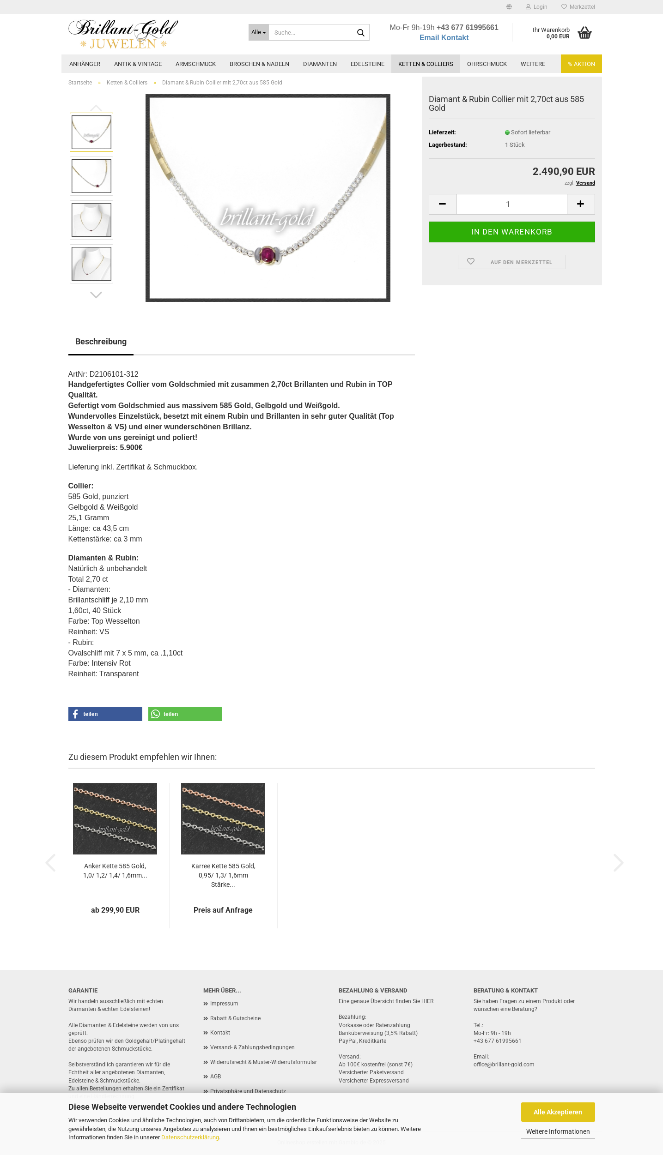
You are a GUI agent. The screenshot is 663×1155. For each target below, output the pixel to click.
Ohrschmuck (487, 63)
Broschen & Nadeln (259, 63)
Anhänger (84, 63)
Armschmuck (196, 63)
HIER (427, 1001)
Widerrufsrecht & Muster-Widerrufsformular (263, 1062)
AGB (215, 1076)
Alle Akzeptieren (558, 1112)
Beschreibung (101, 341)
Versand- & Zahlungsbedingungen (252, 1047)
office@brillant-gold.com (504, 1064)
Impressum (224, 1003)
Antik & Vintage (138, 63)
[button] (509, 7)
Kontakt (220, 1032)
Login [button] (536, 7)
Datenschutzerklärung (190, 1137)
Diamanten (320, 63)
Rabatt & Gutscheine (235, 1018)
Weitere (533, 63)
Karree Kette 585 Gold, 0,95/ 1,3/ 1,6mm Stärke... (223, 875)
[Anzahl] (511, 204)
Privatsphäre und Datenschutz (248, 1091)
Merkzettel (578, 7)
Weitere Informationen (558, 1131)
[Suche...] (259, 32)
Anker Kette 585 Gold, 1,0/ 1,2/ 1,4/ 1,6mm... (115, 870)
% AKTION (581, 63)
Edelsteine (367, 63)
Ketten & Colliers (425, 63)
